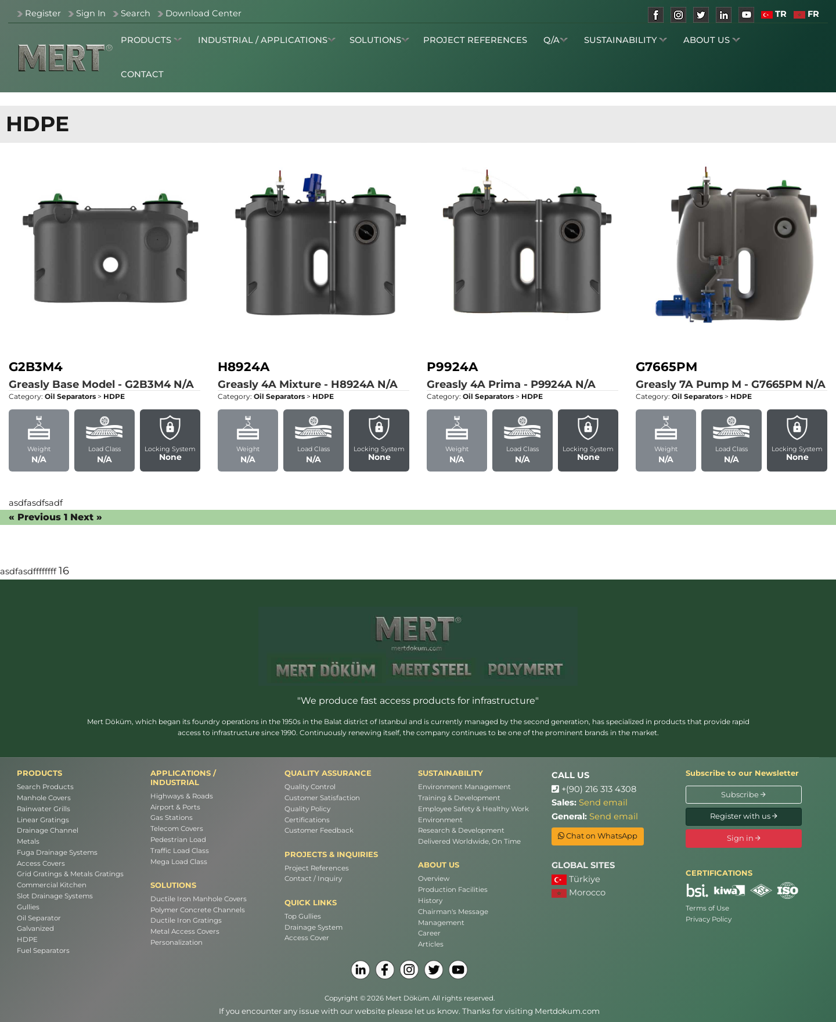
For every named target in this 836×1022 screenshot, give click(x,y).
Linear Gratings (43, 820)
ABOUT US (711, 40)
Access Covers (41, 863)
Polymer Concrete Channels (197, 910)
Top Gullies (302, 916)
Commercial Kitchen (52, 885)
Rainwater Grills (43, 809)
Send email (603, 802)
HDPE (27, 939)
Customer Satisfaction (322, 798)
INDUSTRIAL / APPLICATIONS (267, 40)
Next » (86, 517)
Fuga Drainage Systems (57, 852)
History (430, 901)
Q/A (555, 40)
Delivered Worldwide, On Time (469, 841)
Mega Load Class (178, 862)
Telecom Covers (176, 829)
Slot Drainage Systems (55, 896)
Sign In (91, 13)
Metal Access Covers (184, 931)
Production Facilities (453, 890)
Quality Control (310, 787)
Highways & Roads (181, 796)
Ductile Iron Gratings (186, 920)
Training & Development (459, 798)
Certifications (307, 820)
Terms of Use (707, 908)
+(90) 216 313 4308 (594, 789)
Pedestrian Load (178, 840)
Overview (433, 879)
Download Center (203, 13)
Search (135, 13)
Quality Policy (307, 809)
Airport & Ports (175, 807)
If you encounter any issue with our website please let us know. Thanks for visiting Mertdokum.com (409, 1011)
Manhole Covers (44, 798)
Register (43, 13)
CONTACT (142, 74)
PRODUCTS (151, 40)
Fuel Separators (43, 951)
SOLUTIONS (379, 40)
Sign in (744, 838)
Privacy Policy (709, 919)
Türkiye (576, 879)
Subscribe (743, 794)
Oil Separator (39, 918)
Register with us (743, 816)
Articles (431, 944)
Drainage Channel (47, 830)
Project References (316, 868)
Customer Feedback (319, 830)
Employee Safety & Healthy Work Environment (473, 814)
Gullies (28, 907)
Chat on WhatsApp (597, 835)
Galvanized (35, 928)
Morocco (579, 892)
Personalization (176, 942)
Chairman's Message (453, 912)
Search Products (45, 787)
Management (441, 923)
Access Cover (306, 938)
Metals (28, 841)
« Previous (35, 517)
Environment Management (464, 787)
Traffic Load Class (179, 851)
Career (429, 933)
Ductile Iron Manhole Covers (198, 899)
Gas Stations (171, 818)
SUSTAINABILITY (625, 40)
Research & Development (461, 830)
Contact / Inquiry (313, 879)
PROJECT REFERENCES (475, 40)
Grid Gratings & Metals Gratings (70, 874)
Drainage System (313, 927)
